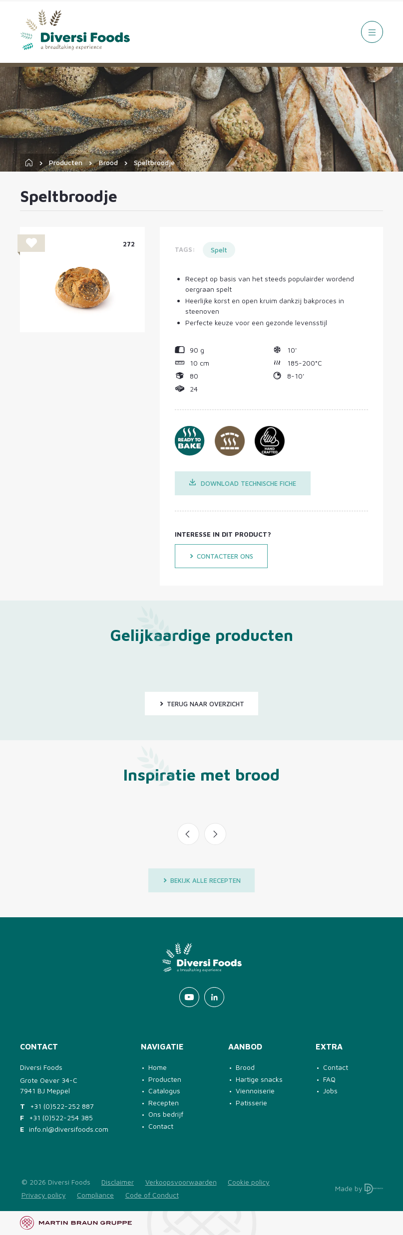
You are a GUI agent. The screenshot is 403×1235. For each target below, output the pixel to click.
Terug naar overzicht (201, 704)
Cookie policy (249, 1182)
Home (157, 1067)
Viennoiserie (255, 1090)
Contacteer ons (221, 556)
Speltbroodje (154, 162)
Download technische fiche (243, 483)
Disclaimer (117, 1182)
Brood (108, 162)
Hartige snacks (259, 1079)
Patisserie (251, 1102)
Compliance (95, 1195)
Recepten (163, 1102)
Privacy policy (43, 1195)
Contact (160, 1126)
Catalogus (164, 1090)
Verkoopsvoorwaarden (181, 1182)
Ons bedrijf (165, 1114)
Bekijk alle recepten (202, 880)
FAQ (329, 1079)
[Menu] (372, 32)
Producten (65, 162)
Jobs (330, 1090)
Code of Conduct (152, 1195)
